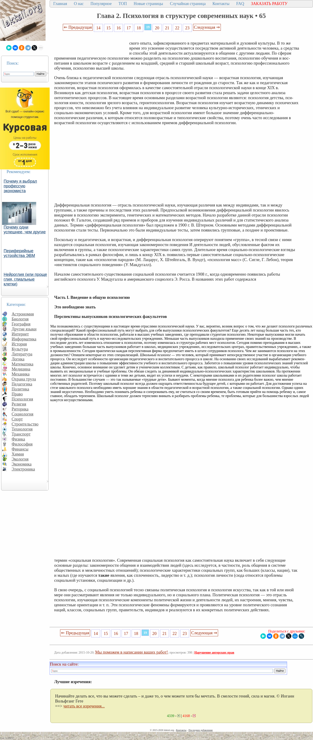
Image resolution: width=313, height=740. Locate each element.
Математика (22, 364)
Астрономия (23, 314)
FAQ (240, 3)
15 (108, 27)
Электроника (23, 469)
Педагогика (22, 384)
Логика (18, 359)
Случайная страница (188, 3)
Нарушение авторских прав (214, 652)
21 (167, 27)
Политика (20, 389)
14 (98, 27)
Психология (22, 399)
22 (177, 27)
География (21, 324)
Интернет (20, 334)
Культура (20, 349)
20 (157, 27)
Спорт (17, 419)
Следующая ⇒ (207, 27)
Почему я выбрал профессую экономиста (20, 186)
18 (139, 27)
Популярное (101, 3)
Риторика (20, 409)
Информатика (24, 339)
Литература (22, 354)
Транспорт (21, 434)
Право (17, 394)
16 (118, 27)
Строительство (25, 424)
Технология (22, 429)
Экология (20, 459)
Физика (18, 439)
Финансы (20, 449)
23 (187, 27)
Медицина (21, 369)
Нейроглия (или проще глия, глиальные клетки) (25, 279)
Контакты (220, 3)
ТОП (123, 3)
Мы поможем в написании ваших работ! (131, 652)
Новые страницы (148, 3)
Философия (22, 444)
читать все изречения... (84, 706)
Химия (18, 454)
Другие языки (24, 329)
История (19, 344)
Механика (21, 374)
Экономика (22, 464)
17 (129, 27)
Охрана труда (24, 379)
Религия (19, 404)
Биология (20, 319)
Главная (60, 3)
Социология (22, 414)
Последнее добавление (200, 730)
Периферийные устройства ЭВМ (19, 253)
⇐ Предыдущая (78, 27)
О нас (79, 3)
